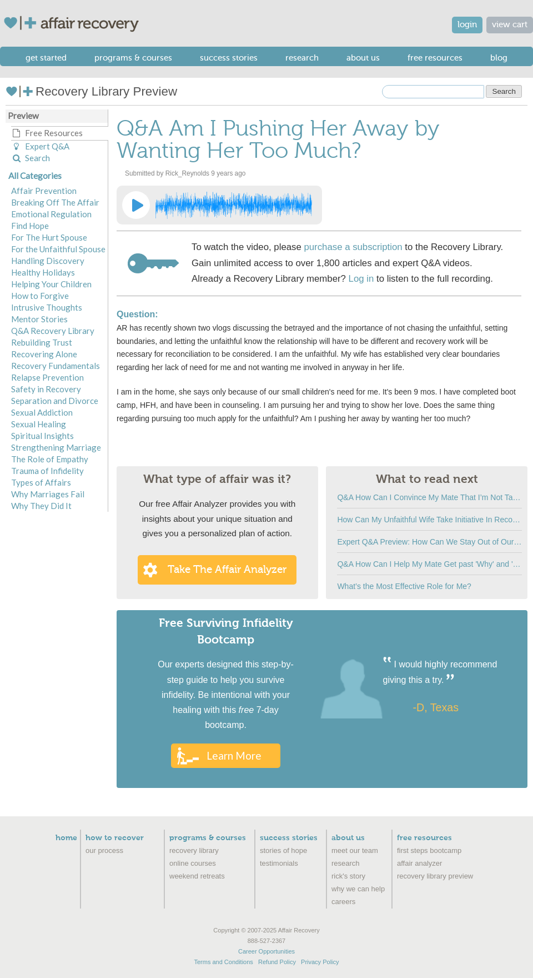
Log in (361, 278)
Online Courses (192, 863)
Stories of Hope (283, 850)
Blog (498, 58)
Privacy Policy (320, 962)
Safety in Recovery (46, 389)
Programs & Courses (133, 58)
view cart (509, 24)
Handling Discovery (47, 261)
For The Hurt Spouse (49, 237)
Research (302, 58)
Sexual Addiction (42, 412)
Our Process (104, 850)
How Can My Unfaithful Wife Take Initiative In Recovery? (429, 519)
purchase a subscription (353, 247)
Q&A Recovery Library (52, 331)
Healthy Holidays (43, 272)
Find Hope (30, 226)
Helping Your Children (51, 284)
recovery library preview (435, 876)
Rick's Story (348, 876)
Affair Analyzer (419, 863)
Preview (23, 116)
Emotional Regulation (51, 214)
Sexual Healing (38, 424)
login (467, 24)
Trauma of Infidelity (47, 471)
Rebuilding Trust (41, 342)
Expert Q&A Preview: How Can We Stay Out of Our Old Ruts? (429, 541)
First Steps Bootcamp (429, 850)
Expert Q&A (40, 146)
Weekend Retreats (197, 876)
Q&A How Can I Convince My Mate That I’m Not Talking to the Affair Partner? (429, 497)
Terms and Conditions (223, 962)
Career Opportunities (266, 951)
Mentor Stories (39, 319)
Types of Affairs (41, 482)
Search (30, 158)
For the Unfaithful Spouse (58, 249)
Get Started (46, 58)
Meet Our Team (354, 850)
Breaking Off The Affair (55, 202)
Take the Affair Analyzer (227, 569)
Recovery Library (194, 850)
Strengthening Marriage (56, 447)
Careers (343, 901)
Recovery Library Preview (91, 91)
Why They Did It (41, 506)
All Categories (35, 176)
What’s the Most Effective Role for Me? (404, 586)
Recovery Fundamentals (55, 366)
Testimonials (279, 863)
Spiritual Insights (42, 436)
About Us (363, 58)
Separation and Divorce (54, 401)
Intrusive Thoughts (46, 307)
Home (66, 838)
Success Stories (229, 58)
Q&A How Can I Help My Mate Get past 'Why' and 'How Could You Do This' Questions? (429, 564)
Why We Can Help (358, 889)
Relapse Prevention (47, 377)
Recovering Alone (44, 354)
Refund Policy (277, 962)
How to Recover (115, 838)
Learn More (234, 755)
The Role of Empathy (49, 459)
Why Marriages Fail (47, 494)
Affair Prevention (44, 191)
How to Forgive (40, 296)
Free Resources (435, 58)
